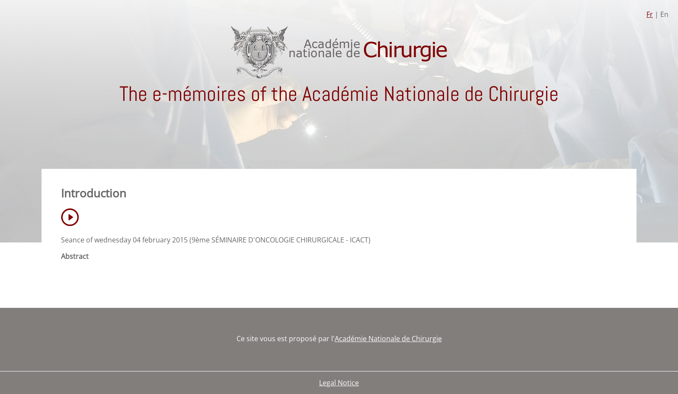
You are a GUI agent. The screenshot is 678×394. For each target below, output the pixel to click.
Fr (649, 14)
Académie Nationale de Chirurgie (388, 338)
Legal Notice (339, 383)
